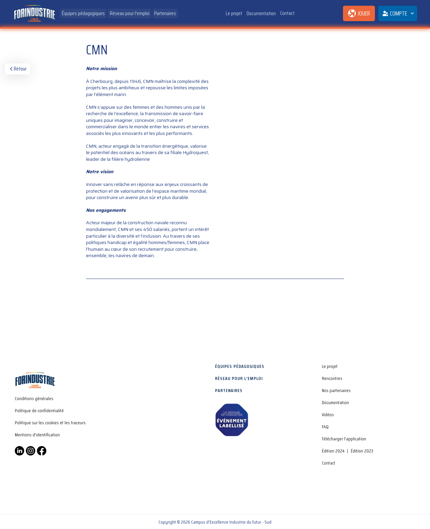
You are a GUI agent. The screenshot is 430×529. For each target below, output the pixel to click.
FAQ (325, 426)
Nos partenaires (336, 390)
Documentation (261, 13)
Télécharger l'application (344, 438)
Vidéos (328, 414)
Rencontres (332, 378)
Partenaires (165, 13)
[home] (34, 13)
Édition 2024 (333, 450)
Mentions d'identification (37, 434)
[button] (397, 13)
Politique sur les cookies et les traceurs (50, 422)
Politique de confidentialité (39, 410)
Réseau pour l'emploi (129, 13)
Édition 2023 (362, 450)
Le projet (234, 13)
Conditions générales (34, 398)
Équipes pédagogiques (83, 13)
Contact (287, 12)
